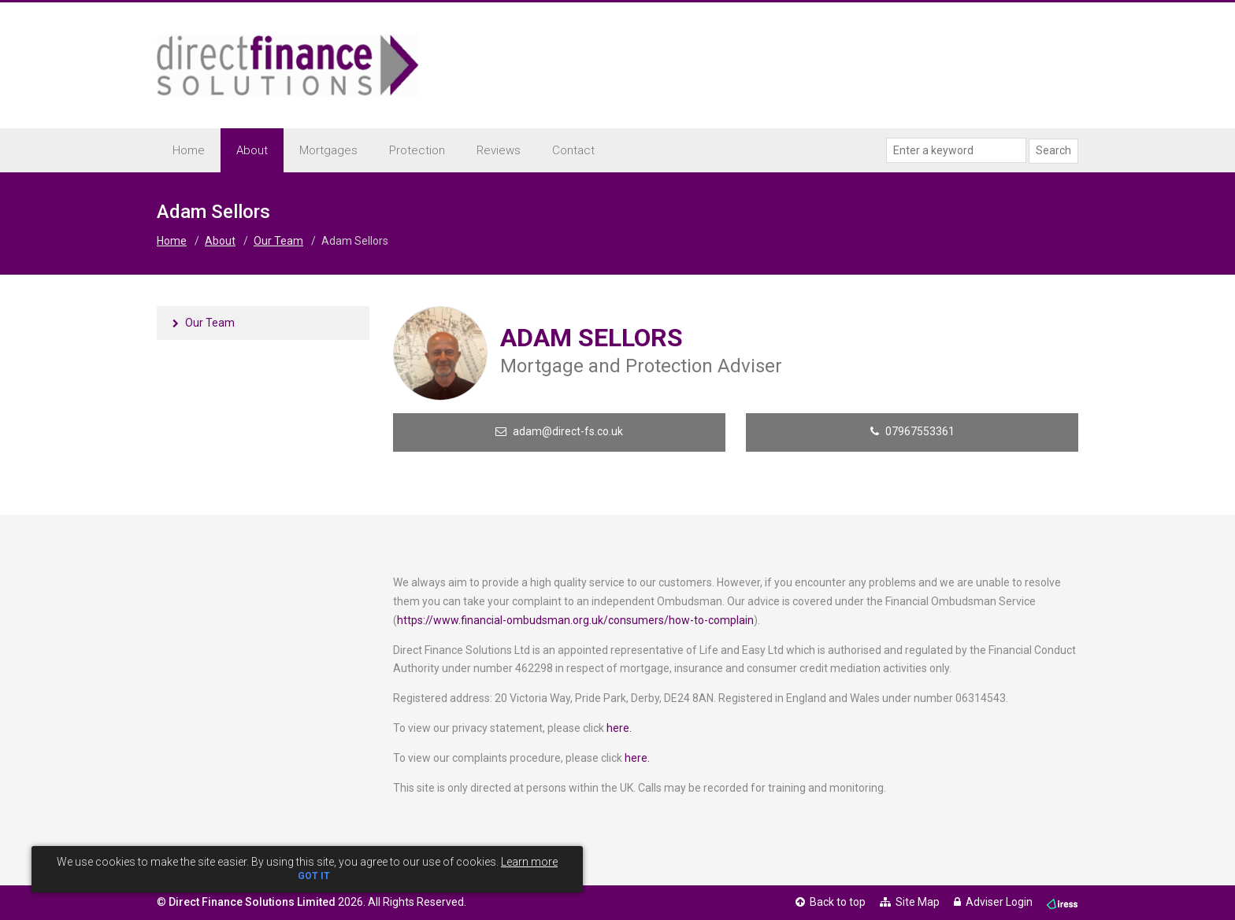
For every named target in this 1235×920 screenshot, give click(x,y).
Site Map (910, 902)
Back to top (831, 902)
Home (188, 150)
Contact (573, 150)
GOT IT (314, 875)
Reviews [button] (499, 150)
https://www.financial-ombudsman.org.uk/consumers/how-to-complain (575, 620)
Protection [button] (417, 150)
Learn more (529, 861)
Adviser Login (993, 902)
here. (619, 728)
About (220, 241)
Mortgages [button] (328, 150)
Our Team (278, 241)
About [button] (252, 150)
